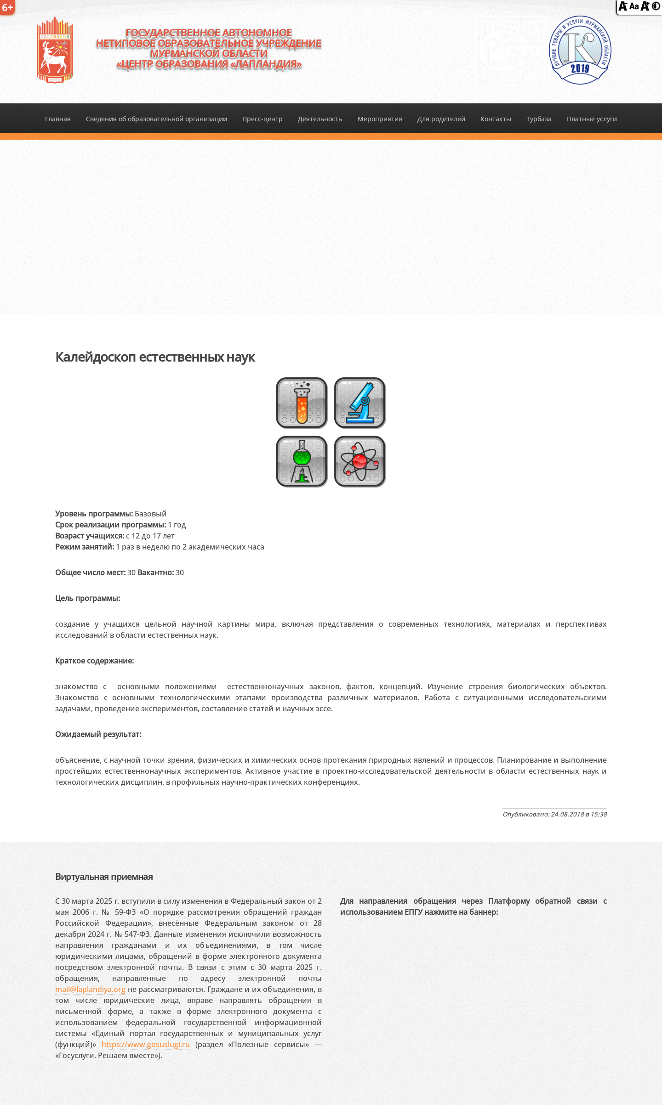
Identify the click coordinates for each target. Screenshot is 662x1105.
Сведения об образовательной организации (156, 118)
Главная (58, 118)
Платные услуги (592, 118)
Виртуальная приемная (104, 876)
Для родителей (441, 118)
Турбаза (539, 118)
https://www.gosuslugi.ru (146, 1044)
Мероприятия (380, 118)
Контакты (495, 118)
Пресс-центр (262, 118)
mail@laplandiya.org (90, 989)
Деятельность (320, 118)
